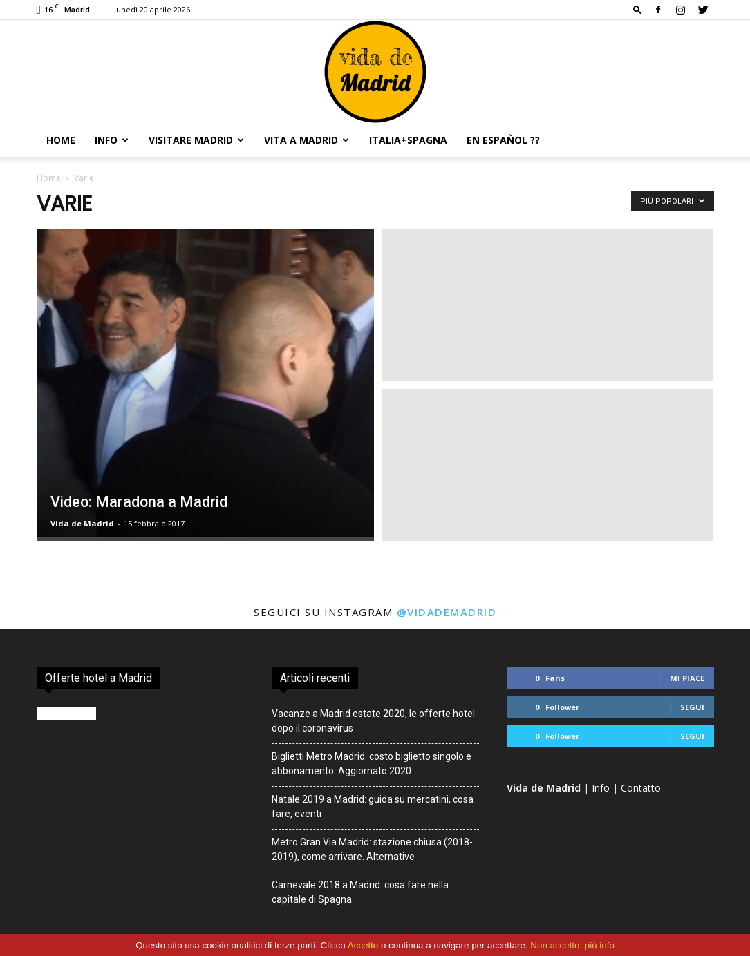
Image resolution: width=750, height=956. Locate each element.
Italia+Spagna (408, 139)
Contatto (641, 787)
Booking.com (66, 713)
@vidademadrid (447, 612)
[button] (637, 9)
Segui (692, 707)
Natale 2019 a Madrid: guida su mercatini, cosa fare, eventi (373, 806)
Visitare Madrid (196, 139)
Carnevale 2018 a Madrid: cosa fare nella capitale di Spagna (360, 892)
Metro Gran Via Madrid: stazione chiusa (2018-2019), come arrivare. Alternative (372, 849)
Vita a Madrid (306, 139)
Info (112, 139)
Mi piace (687, 678)
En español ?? (503, 139)
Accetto (363, 945)
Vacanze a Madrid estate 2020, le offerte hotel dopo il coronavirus (373, 721)
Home (60, 139)
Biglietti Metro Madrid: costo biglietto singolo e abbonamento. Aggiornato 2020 (371, 763)
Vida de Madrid (82, 523)
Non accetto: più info (572, 945)
